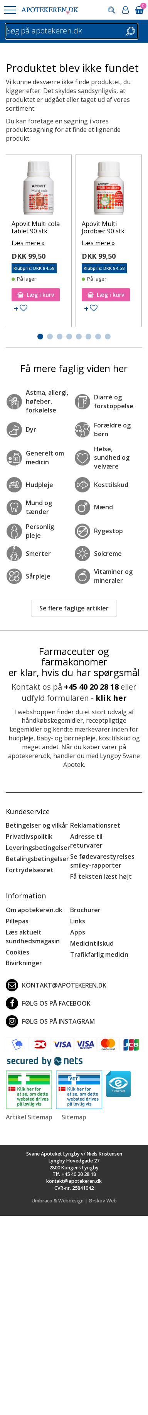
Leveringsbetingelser (38, 847)
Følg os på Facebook (48, 1003)
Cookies (17, 952)
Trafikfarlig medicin (99, 954)
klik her (111, 698)
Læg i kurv (35, 294)
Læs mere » (28, 243)
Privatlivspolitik (29, 836)
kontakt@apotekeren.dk (56, 985)
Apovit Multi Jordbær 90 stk (103, 227)
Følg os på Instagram (50, 1021)
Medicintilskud (92, 943)
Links (77, 921)
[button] (9, 10)
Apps (77, 932)
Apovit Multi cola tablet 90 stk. (36, 227)
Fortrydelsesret (30, 870)
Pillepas (17, 921)
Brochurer (85, 910)
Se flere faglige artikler (74, 608)
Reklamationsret (95, 825)
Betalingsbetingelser (37, 859)
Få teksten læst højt (101, 876)
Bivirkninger (24, 963)
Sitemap (74, 1117)
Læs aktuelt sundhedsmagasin (33, 936)
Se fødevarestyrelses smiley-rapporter (102, 861)
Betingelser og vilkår (37, 825)
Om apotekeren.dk (34, 910)
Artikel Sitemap (29, 1117)
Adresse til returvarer (86, 841)
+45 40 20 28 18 (91, 687)
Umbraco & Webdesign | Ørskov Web (74, 1200)
